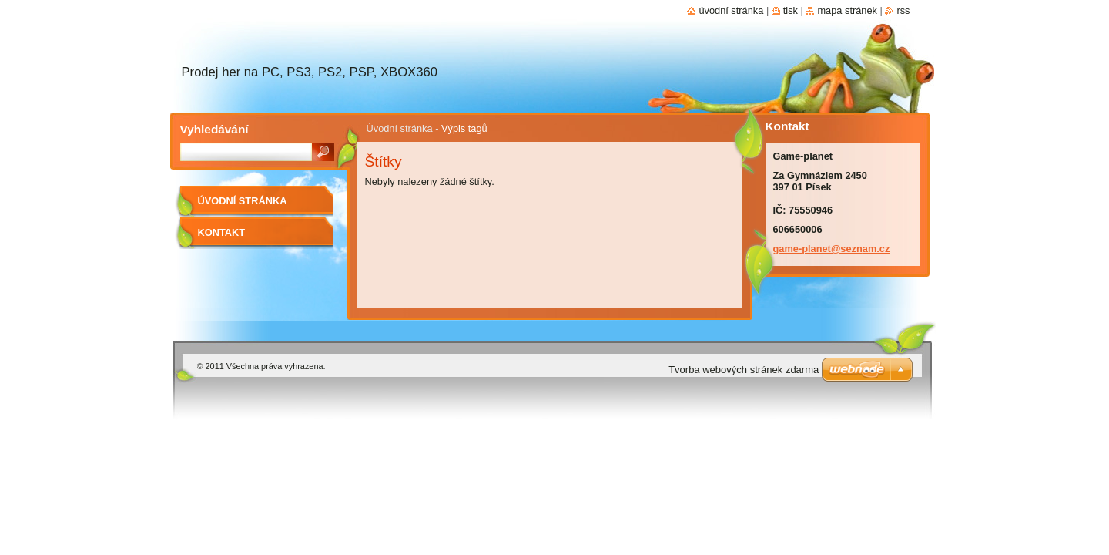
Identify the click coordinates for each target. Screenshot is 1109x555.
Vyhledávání (214, 129)
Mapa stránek (847, 10)
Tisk (790, 10)
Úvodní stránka (400, 128)
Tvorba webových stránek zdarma (743, 369)
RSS (903, 10)
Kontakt (222, 232)
